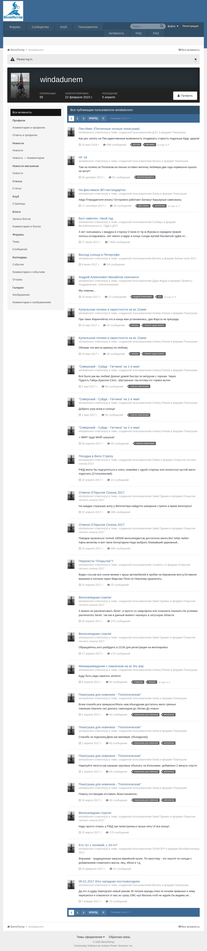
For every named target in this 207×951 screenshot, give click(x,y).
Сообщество (40, 27)
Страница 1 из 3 (120, 117)
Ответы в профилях (25, 134)
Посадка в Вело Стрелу (96, 455)
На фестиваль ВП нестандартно (102, 189)
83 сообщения (116, 713)
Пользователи (87, 27)
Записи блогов (22, 218)
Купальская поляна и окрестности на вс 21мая (112, 309)
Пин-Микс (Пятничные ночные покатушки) (109, 128)
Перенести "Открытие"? (96, 560)
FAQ (138, 33)
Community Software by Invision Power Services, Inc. (103, 944)
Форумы (14, 27)
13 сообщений (115, 296)
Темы (16, 241)
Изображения (21, 294)
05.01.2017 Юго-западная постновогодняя (109, 880)
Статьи (17, 187)
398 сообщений (118, 511)
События (18, 263)
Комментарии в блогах (27, 225)
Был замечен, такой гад (96, 217)
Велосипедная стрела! (95, 596)
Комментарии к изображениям (32, 301)
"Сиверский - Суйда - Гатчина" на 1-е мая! (109, 366)
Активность (116, 33)
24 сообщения (114, 263)
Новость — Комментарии (28, 157)
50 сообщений (112, 385)
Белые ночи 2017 (186, 257)
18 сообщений (120, 205)
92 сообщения (119, 176)
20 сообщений (120, 868)
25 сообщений (118, 584)
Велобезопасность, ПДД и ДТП (98, 225)
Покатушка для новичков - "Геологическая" (110, 694)
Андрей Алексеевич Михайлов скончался (109, 276)
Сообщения (20, 248)
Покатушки (179, 131)
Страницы (19, 203)
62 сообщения (116, 681)
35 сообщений (114, 324)
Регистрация (190, 26)
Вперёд (93, 118)
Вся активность (22, 111)
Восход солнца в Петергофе (99, 254)
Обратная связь (119, 936)
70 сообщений (116, 900)
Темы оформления (91, 936)
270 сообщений (118, 620)
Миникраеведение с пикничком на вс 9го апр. (111, 665)
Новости (18, 149)
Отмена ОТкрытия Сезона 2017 (101, 492)
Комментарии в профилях (29, 127)
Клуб (63, 27)
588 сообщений (114, 144)
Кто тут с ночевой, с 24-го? (98, 844)
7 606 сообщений (117, 241)
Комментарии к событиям (29, 271)
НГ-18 (83, 156)
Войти (173, 26)
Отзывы (18, 278)
